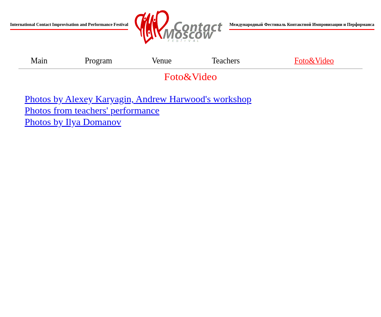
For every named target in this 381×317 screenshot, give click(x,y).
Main (39, 60)
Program (98, 60)
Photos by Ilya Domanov (73, 121)
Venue (162, 60)
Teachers (226, 60)
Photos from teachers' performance (92, 110)
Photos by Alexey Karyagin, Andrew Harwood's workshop (138, 98)
